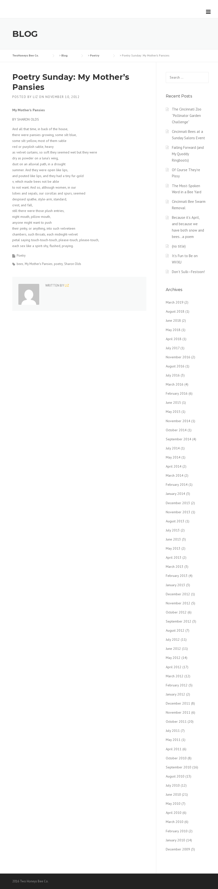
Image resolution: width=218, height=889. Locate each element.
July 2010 (173, 785)
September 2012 (178, 621)
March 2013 (174, 566)
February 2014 (177, 484)
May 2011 (173, 739)
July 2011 (173, 730)
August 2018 (175, 311)
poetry (58, 264)
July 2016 (173, 375)
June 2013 (173, 539)
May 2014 (173, 457)
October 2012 (176, 612)
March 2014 (174, 475)
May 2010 (173, 803)
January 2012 (175, 694)
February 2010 (177, 831)
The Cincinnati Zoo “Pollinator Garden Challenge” (186, 115)
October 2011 (176, 721)
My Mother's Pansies (38, 264)
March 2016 (174, 384)
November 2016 (178, 357)
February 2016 (177, 393)
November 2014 (178, 421)
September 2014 (178, 439)
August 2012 (175, 630)
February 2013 (177, 575)
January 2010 (175, 840)
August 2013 (175, 521)
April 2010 (173, 812)
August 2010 (175, 776)
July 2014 (173, 448)
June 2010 (173, 794)
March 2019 (174, 302)
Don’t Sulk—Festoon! (188, 271)
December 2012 (178, 594)
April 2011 (173, 749)
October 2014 (176, 430)
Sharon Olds (72, 264)
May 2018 (173, 330)
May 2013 (173, 548)
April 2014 (173, 466)
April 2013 (173, 557)
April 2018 (173, 339)
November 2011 (178, 712)
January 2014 (175, 493)
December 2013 (178, 503)
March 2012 (174, 676)
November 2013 (178, 512)
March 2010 (174, 822)
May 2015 (173, 411)
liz (35, 97)
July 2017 (173, 348)
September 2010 (178, 767)
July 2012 (173, 639)
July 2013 (173, 530)
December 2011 (178, 703)
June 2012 (173, 648)
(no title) (179, 246)
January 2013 (175, 585)
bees (20, 264)
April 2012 (173, 667)
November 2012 (178, 603)
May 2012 (173, 657)
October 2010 (176, 758)
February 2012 (177, 685)
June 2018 (173, 320)
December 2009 (178, 849)
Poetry (21, 255)
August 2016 (175, 366)
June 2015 (173, 402)
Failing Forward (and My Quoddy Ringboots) (188, 154)
